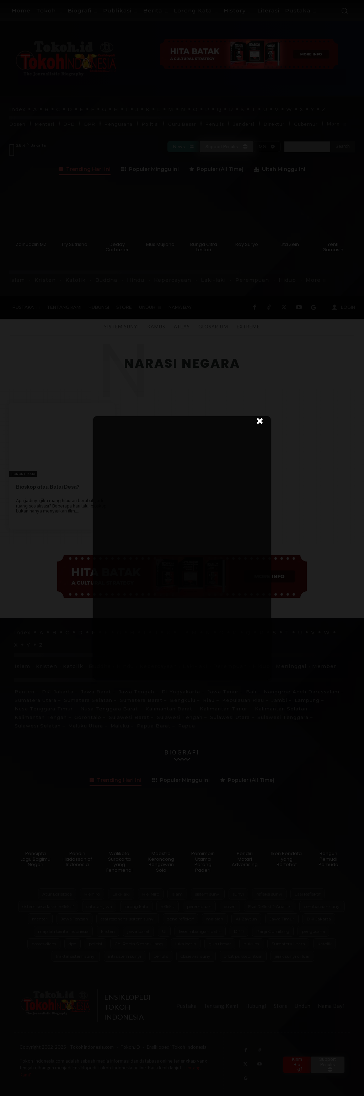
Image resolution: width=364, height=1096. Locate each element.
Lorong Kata (23, 474)
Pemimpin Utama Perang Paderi (203, 862)
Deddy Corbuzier (117, 247)
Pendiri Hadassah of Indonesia (77, 859)
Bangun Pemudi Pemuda (328, 859)
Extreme (248, 326)
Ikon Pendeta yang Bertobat (286, 859)
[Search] (342, 146)
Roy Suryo (246, 244)
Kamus (156, 326)
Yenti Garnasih (332, 247)
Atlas (181, 326)
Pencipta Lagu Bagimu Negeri (35, 859)
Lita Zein (289, 244)
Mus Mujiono (160, 244)
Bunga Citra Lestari (203, 247)
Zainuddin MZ (31, 244)
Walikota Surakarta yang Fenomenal (119, 862)
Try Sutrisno (74, 244)
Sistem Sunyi (121, 326)
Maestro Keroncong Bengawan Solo (161, 862)
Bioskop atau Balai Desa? (47, 487)
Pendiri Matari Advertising (245, 859)
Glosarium (213, 326)
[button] (344, 10)
